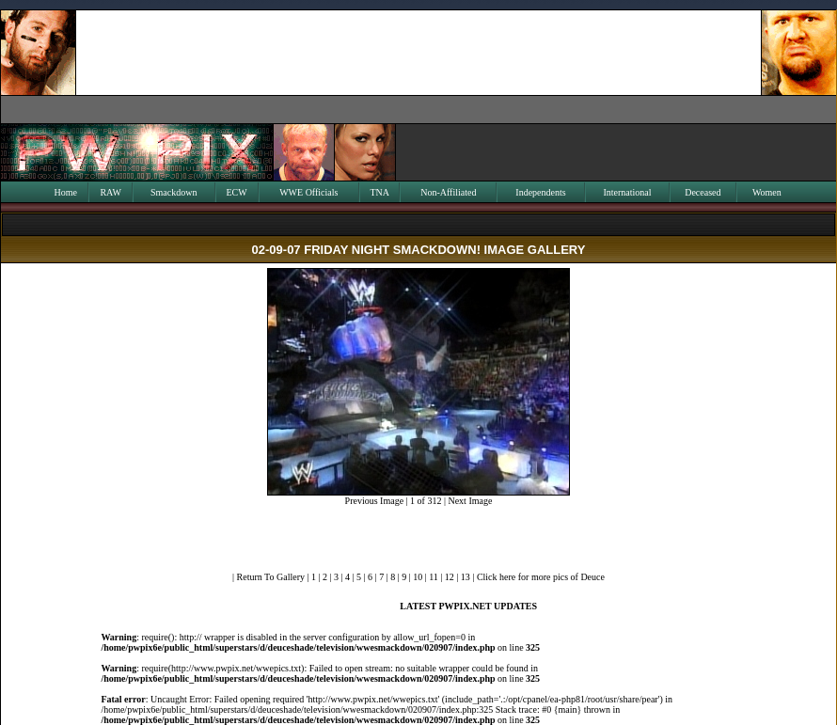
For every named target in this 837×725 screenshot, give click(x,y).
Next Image (470, 501)
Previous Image (374, 501)
